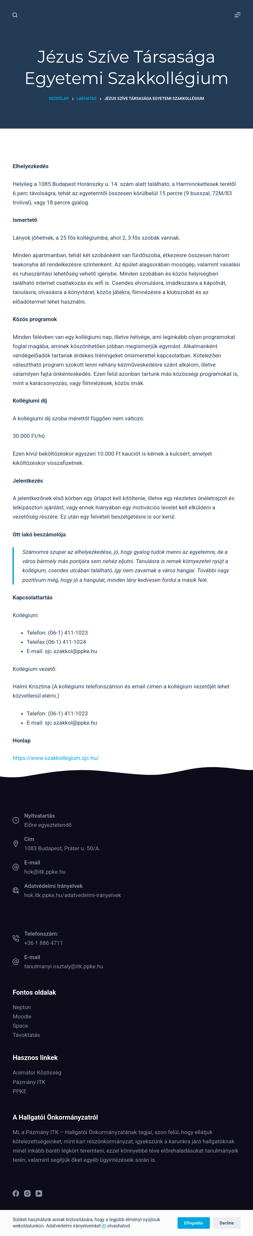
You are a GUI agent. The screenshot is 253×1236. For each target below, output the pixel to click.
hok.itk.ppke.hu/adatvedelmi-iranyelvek (72, 895)
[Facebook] (16, 1193)
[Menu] (237, 15)
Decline (227, 1223)
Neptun (22, 1007)
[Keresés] (15, 15)
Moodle (22, 1016)
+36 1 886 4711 (43, 943)
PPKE (19, 1091)
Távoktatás (26, 1035)
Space (20, 1025)
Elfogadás (193, 1223)
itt (104, 1225)
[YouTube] (39, 1193)
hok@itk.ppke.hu (45, 871)
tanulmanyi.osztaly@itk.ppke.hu (63, 966)
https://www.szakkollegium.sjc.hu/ (56, 758)
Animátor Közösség (37, 1072)
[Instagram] (27, 1193)
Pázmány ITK (29, 1082)
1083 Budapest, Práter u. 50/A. (62, 848)
